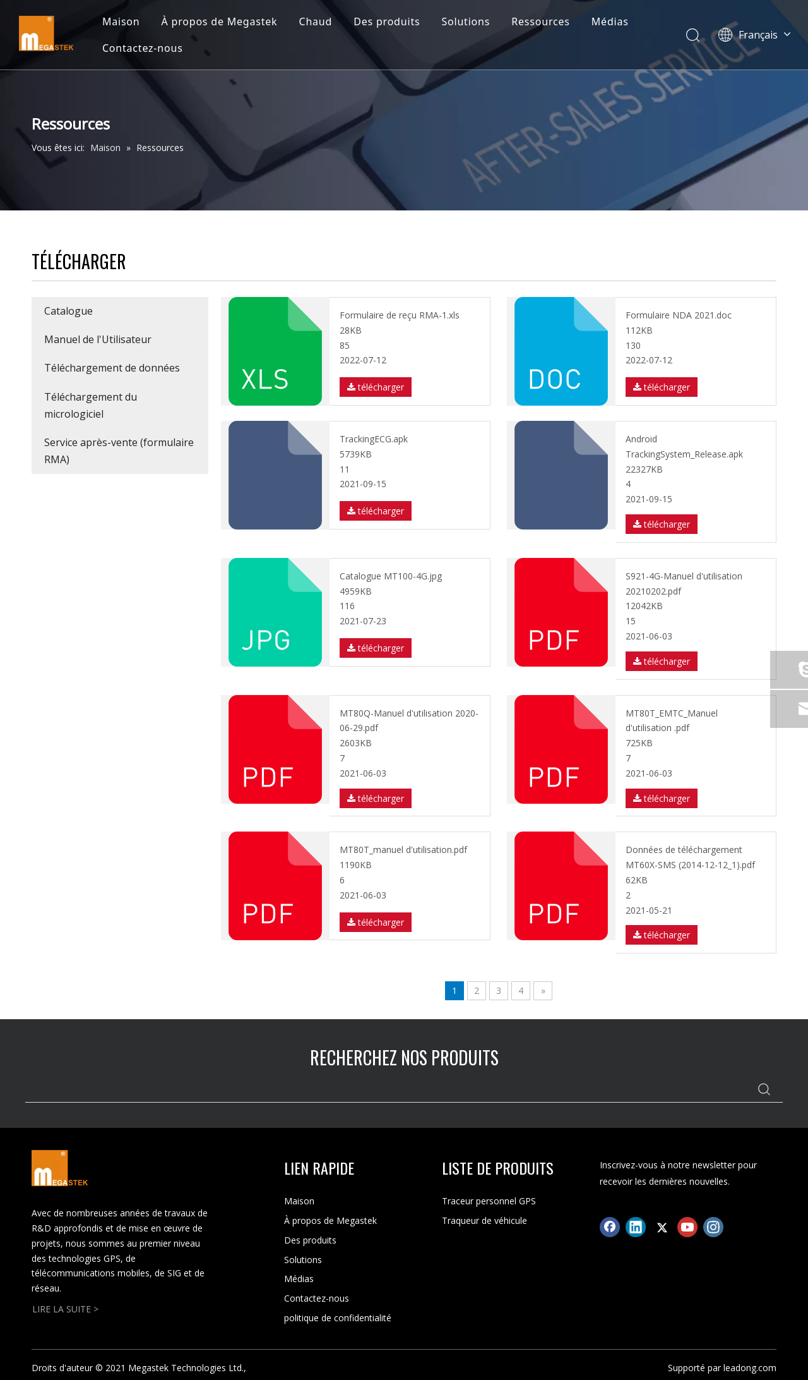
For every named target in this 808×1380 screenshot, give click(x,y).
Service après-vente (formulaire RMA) (119, 450)
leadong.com (749, 1368)
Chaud (315, 21)
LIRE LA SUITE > (65, 1309)
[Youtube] (687, 1227)
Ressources (540, 21)
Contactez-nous (142, 48)
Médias (610, 21)
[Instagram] (713, 1227)
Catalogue (68, 311)
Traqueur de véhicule (484, 1220)
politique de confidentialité (337, 1318)
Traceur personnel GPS (489, 1201)
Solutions (465, 21)
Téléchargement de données (112, 368)
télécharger (375, 387)
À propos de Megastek (220, 21)
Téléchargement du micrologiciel (90, 405)
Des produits (387, 21)
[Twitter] (661, 1227)
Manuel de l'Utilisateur (98, 339)
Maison (121, 21)
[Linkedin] (636, 1227)
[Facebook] (610, 1227)
